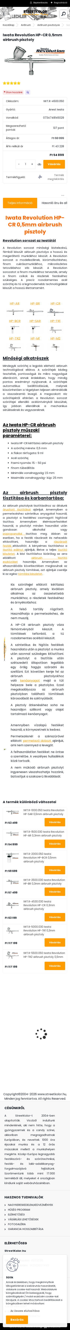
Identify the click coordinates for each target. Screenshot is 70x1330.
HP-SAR (35, 321)
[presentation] (5, 1027)
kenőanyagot (30, 680)
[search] (63, 13)
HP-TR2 (14, 338)
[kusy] (25, 164)
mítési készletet (31, 574)
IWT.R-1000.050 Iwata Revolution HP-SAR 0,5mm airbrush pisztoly (44, 812)
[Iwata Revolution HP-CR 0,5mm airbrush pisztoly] (35, 61)
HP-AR (14, 303)
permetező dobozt (37, 741)
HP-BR (35, 303)
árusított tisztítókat (17, 509)
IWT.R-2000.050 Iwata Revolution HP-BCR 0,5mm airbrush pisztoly (40, 857)
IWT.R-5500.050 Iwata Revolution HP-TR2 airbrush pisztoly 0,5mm (44, 955)
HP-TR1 (55, 321)
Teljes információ (19, 203)
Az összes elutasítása (25, 1311)
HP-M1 (35, 338)
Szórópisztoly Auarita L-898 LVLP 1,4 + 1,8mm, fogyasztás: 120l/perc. (32, 1045)
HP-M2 (55, 338)
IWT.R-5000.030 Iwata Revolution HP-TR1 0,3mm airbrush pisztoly (39, 930)
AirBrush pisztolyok (48, 25)
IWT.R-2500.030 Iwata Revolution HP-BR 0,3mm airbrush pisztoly (44, 881)
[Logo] (35, 14)
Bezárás (17, 1320)
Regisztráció (60, 2)
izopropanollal (14, 534)
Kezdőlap (8, 25)
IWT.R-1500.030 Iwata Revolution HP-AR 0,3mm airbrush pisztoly (44, 833)
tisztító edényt (14, 550)
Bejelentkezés (40, 2)
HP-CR (55, 303)
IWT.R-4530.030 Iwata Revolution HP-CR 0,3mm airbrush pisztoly (39, 905)
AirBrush (26, 25)
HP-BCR (15, 321)
